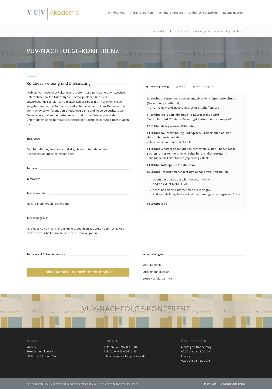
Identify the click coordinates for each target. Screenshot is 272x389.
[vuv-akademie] (53, 12)
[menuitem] (116, 12)
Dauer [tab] (181, 86)
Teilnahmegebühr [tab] (204, 86)
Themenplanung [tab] (157, 86)
